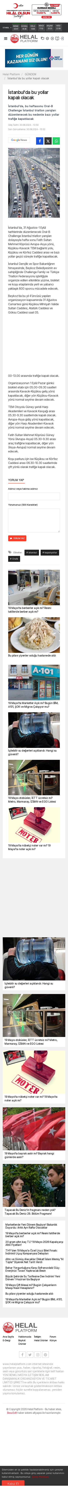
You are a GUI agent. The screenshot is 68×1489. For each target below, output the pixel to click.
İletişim (37, 1405)
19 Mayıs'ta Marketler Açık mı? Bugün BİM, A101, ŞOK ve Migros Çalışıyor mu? (33, 773)
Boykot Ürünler (22, 1411)
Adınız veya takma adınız (23, 488)
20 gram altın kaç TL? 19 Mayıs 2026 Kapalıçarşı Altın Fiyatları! (34, 1312)
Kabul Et (13, 1483)
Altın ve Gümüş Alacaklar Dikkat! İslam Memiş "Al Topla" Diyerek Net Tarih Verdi (34, 1329)
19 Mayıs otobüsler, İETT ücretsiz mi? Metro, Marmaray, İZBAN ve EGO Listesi (32, 868)
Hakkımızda (24, 1405)
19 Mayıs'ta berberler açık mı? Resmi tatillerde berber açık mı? (29, 678)
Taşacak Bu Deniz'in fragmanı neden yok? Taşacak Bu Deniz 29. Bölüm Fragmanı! (30, 1280)
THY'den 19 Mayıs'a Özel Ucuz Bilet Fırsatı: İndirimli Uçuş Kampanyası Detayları (31, 1321)
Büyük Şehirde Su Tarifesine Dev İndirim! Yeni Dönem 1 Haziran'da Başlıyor (32, 1347)
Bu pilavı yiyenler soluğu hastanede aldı (32, 724)
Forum (53, 1405)
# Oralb (14, 627)
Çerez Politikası (40, 1476)
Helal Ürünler (41, 1409)
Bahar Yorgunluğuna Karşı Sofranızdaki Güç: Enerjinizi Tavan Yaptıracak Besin (32, 1338)
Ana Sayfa (8, 1405)
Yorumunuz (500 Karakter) (23, 504)
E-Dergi (6, 1409)
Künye (53, 1409)
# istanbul (31, 621)
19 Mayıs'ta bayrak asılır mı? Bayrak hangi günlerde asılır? (29, 1224)
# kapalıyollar (50, 621)
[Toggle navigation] (6, 39)
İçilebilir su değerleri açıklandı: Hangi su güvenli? (32, 821)
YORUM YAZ (17, 538)
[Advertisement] (34, 344)
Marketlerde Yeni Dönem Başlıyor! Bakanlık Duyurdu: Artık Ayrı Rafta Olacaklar (31, 1295)
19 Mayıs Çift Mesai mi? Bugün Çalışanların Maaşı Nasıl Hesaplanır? (30, 1355)
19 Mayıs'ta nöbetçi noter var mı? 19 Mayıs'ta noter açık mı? (29, 916)
